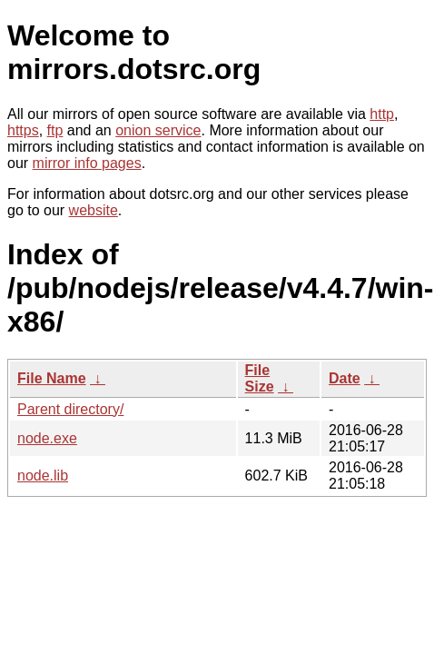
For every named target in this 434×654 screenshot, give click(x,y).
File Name (51, 378)
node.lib (42, 475)
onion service (158, 130)
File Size (259, 378)
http (382, 114)
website (93, 210)
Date (344, 378)
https (23, 130)
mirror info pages (87, 163)
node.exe (47, 438)
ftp (55, 130)
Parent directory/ (70, 409)
